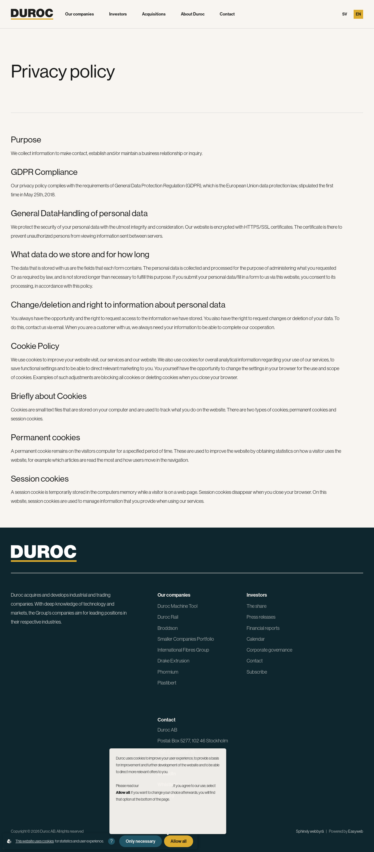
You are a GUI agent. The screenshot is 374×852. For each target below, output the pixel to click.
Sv (344, 14)
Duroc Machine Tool (177, 606)
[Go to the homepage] (32, 14)
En (358, 14)
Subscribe (257, 672)
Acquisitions (154, 14)
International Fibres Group (183, 650)
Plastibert (167, 683)
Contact (227, 14)
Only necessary (140, 841)
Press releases (261, 617)
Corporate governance (269, 650)
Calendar (256, 639)
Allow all (179, 841)
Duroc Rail (168, 617)
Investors (118, 14)
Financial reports (263, 628)
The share (256, 606)
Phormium (168, 672)
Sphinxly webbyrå (310, 831)
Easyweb (355, 831)
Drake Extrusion (173, 661)
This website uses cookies (34, 841)
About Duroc (193, 14)
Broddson (168, 628)
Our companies (79, 14)
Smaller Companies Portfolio (186, 639)
